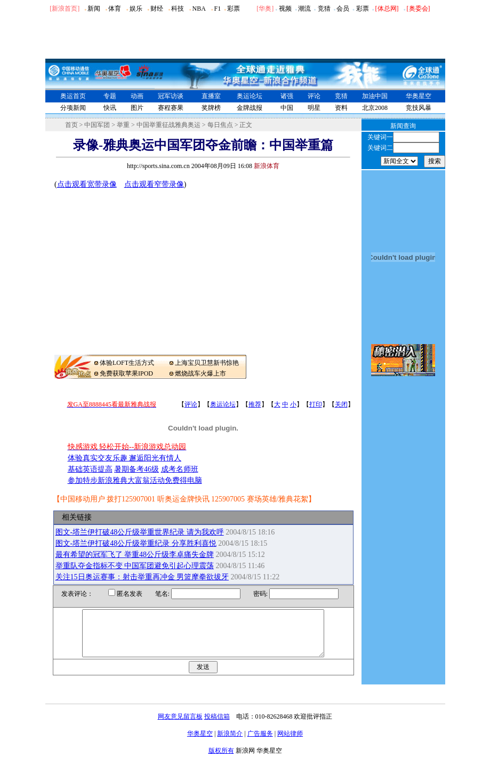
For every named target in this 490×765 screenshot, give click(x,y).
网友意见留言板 (180, 726)
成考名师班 (179, 469)
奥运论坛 (249, 96)
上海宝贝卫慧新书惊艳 (207, 362)
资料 (341, 107)
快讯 (109, 107)
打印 (315, 404)
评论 (314, 96)
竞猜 (324, 8)
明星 (314, 107)
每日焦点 (220, 125)
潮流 (304, 8)
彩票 (233, 8)
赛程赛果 (170, 107)
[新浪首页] (64, 8)
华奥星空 (418, 96)
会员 (342, 8)
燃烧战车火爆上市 (200, 373)
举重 (123, 125)
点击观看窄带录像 (154, 184)
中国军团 (97, 125)
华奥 (265, 8)
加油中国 (375, 96)
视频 (285, 8)
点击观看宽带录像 (87, 184)
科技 (177, 8)
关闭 (341, 404)
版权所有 (221, 760)
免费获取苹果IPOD (126, 373)
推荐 (254, 404)
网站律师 (290, 743)
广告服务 (260, 743)
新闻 (93, 8)
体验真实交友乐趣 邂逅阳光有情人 (125, 458)
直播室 (211, 96)
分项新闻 (73, 107)
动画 (137, 96)
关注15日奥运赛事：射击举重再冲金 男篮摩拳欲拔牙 (142, 577)
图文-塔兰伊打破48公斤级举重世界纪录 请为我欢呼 (139, 532)
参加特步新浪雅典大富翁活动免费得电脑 (135, 480)
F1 (217, 8)
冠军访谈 (170, 96)
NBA (198, 8)
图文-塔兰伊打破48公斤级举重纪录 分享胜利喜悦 (135, 543)
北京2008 (375, 107)
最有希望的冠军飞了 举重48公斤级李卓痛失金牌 (134, 555)
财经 (156, 8)
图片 (137, 107)
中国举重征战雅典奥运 (168, 125)
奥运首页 (73, 96)
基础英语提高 (90, 469)
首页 (71, 125)
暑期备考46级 (136, 469)
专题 (109, 96)
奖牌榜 (211, 107)
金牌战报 (249, 107)
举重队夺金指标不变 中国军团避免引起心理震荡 (134, 566)
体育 (114, 8)
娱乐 (136, 8)
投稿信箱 (217, 726)
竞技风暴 (418, 107)
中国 (286, 107)
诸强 (286, 96)
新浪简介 (230, 743)
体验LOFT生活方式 (127, 362)
